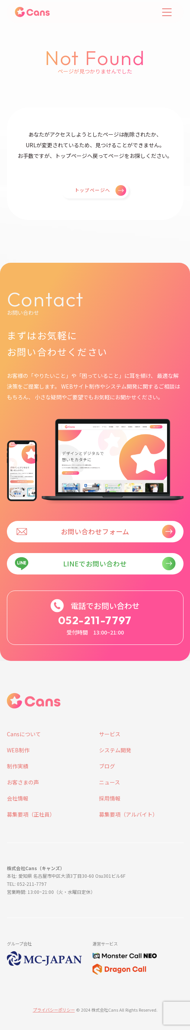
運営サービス (105, 944)
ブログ (107, 766)
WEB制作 (18, 750)
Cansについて (24, 734)
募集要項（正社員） (31, 814)
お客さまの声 (23, 782)
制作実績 (17, 766)
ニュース (109, 782)
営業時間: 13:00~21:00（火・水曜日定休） (51, 891)
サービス (109, 734)
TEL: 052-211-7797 (27, 883)
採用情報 (109, 798)
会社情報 (17, 798)
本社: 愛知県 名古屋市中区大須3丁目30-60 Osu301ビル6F (66, 875)
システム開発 (115, 750)
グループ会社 (19, 944)
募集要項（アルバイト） (128, 814)
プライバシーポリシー (54, 1010)
